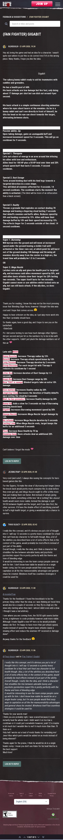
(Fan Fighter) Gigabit (31, 656)
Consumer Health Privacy (52, 794)
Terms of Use (21, 794)
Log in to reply (12, 461)
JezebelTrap (14, 472)
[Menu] (57, 4)
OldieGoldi (13, 46)
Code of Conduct (31, 794)
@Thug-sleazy (9, 656)
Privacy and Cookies (11, 794)
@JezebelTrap (9, 594)
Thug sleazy (14, 524)
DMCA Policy (40, 794)
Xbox (53, 816)
